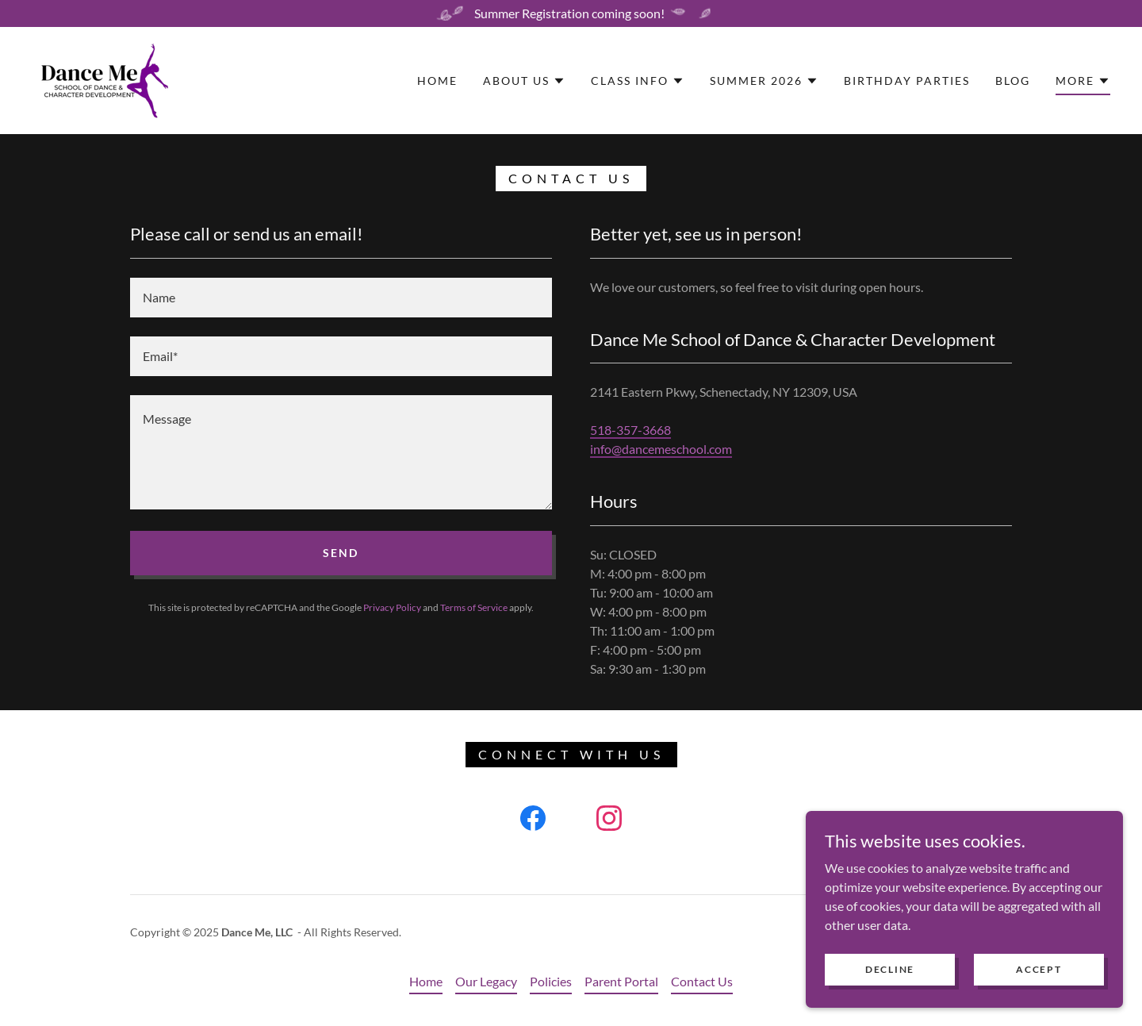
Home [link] (437, 80)
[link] (100, 78)
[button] (524, 80)
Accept (1038, 980)
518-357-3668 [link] (630, 429)
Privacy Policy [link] (392, 607)
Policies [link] (551, 981)
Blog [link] (1012, 80)
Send (340, 552)
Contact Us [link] (702, 981)
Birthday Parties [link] (907, 80)
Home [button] (426, 981)
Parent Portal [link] (621, 981)
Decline (889, 980)
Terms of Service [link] (474, 607)
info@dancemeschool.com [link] (661, 448)
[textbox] (341, 297)
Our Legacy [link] (486, 981)
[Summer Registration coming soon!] (571, 13)
